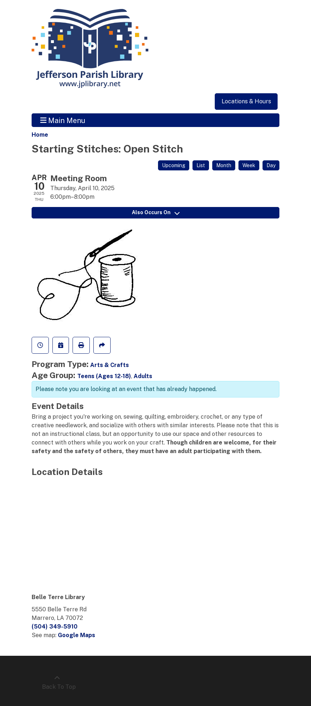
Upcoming (173, 165)
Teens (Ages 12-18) (104, 376)
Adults (143, 376)
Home (40, 134)
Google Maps (76, 635)
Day (270, 165)
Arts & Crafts (109, 365)
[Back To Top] (57, 682)
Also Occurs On (156, 212)
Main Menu (62, 120)
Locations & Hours (246, 101)
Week (248, 165)
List (200, 165)
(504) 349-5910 (55, 626)
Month (223, 165)
